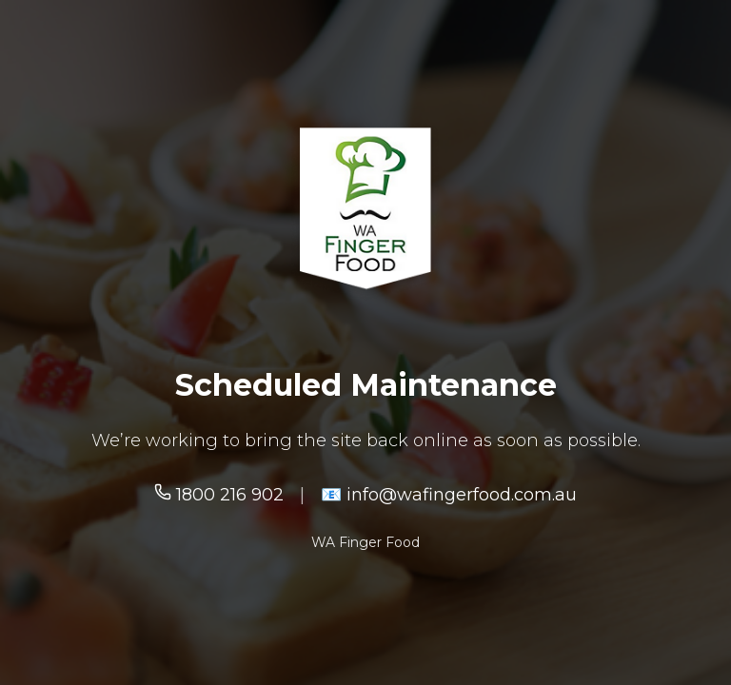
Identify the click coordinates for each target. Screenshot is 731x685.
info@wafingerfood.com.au (459, 494)
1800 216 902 (219, 494)
